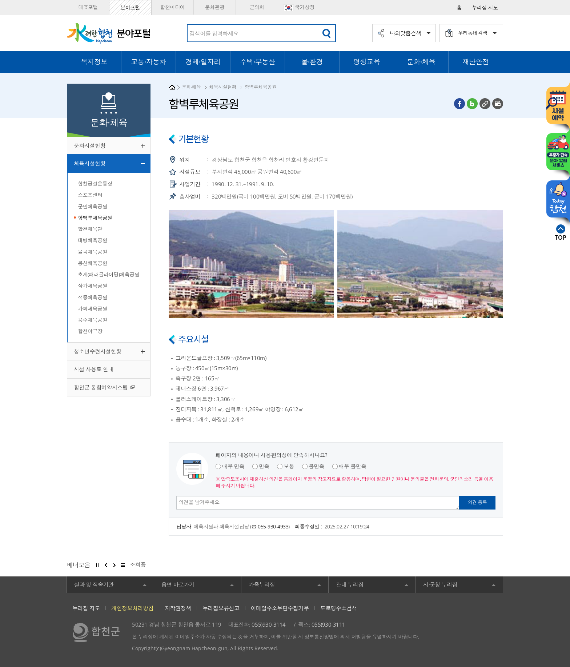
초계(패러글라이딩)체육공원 (108, 274)
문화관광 (214, 7)
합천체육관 (90, 228)
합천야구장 (90, 331)
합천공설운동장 (95, 183)
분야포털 (130, 7)
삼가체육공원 (92, 285)
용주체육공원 (92, 319)
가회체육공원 (92, 308)
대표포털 (88, 7)
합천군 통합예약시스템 (101, 387)
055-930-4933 (273, 526)
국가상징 (299, 7)
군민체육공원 (92, 206)
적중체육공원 (92, 297)
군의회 (256, 7)
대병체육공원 (92, 240)
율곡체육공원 (92, 251)
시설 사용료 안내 (93, 369)
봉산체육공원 (92, 263)
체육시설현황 (89, 163)
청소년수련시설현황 (97, 351)
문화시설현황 (89, 145)
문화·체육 (191, 87)
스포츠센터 (90, 194)
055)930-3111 (328, 624)
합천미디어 (172, 7)
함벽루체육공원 (95, 217)
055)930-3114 (268, 624)
